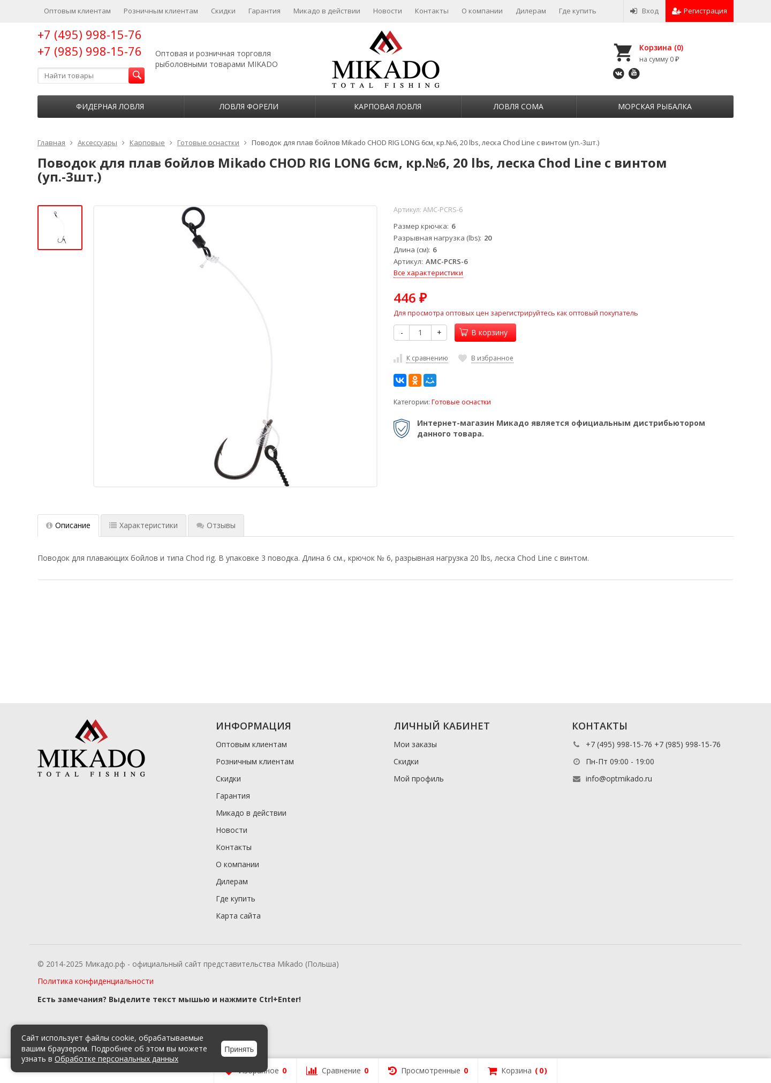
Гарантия (264, 11)
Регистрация (699, 11)
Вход (644, 11)
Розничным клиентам (161, 11)
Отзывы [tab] (216, 525)
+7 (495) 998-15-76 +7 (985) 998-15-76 (89, 42)
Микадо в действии (326, 11)
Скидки (223, 11)
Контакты (432, 11)
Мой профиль (419, 778)
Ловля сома (518, 106)
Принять (239, 1049)
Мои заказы (415, 744)
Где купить (577, 11)
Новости (387, 11)
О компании (482, 11)
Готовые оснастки (461, 402)
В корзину (483, 332)
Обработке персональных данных (116, 1059)
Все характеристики (428, 272)
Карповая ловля (387, 106)
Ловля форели (249, 106)
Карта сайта (238, 916)
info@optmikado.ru (619, 778)
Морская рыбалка (655, 106)
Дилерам (531, 11)
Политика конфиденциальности (95, 981)
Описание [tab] (68, 525)
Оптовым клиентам (77, 11)
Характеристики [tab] (143, 525)
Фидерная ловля (110, 106)
